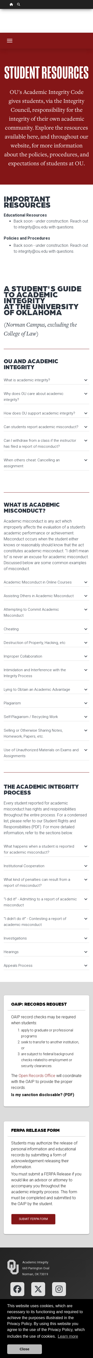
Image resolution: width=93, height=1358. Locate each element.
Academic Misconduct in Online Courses (45, 582)
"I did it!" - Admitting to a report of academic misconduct (45, 902)
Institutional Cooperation (45, 866)
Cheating (45, 629)
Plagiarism (45, 703)
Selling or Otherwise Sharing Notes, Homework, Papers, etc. (45, 733)
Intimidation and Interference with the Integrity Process (45, 673)
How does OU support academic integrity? (45, 413)
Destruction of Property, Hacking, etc (45, 643)
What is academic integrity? (45, 380)
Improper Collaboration (45, 656)
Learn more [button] (68, 1336)
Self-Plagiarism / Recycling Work (45, 717)
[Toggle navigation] (10, 41)
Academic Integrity (35, 1262)
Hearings (45, 952)
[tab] (46, 378)
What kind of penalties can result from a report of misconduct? (45, 882)
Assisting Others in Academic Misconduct (45, 596)
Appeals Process (45, 966)
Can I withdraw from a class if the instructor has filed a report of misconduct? (45, 443)
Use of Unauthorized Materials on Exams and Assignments (45, 753)
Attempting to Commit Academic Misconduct (45, 612)
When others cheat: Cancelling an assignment (45, 463)
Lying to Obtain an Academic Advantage (45, 690)
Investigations (45, 938)
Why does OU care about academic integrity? (45, 397)
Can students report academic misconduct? (45, 427)
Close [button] (24, 1349)
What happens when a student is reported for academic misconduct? (45, 849)
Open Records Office (37, 1075)
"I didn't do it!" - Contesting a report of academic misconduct (45, 922)
